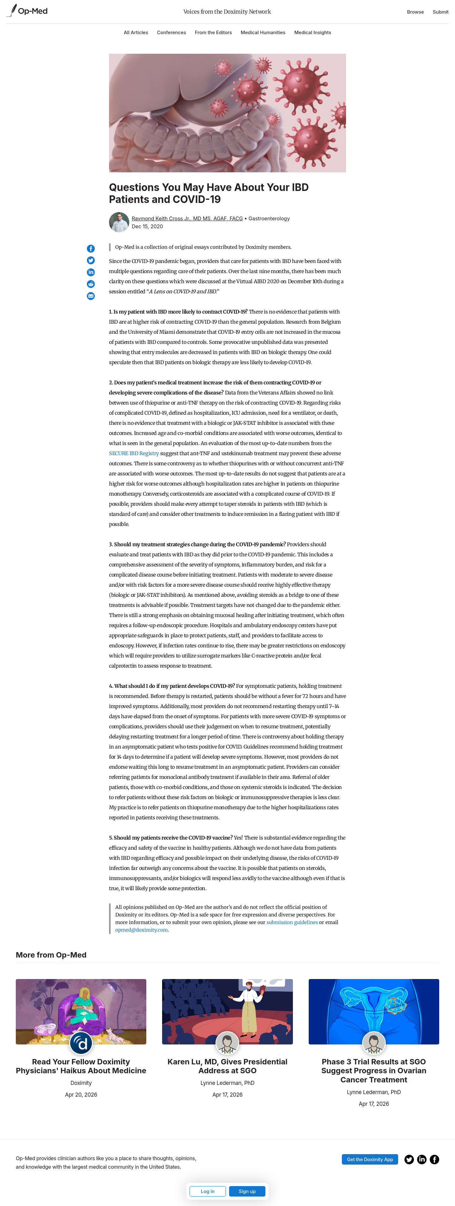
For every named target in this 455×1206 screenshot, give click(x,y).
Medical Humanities (263, 32)
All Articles (136, 32)
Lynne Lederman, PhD (228, 1083)
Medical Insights (312, 32)
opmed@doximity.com (141, 930)
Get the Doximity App (370, 1159)
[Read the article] (81, 1012)
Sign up (247, 1191)
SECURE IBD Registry (134, 453)
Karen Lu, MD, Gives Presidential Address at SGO (227, 1066)
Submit (441, 11)
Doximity (81, 1083)
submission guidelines (292, 922)
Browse (415, 11)
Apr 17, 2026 (202, 1094)
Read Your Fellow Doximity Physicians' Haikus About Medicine (81, 1066)
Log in (208, 1191)
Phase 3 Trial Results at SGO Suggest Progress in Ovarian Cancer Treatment (374, 1071)
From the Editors (213, 32)
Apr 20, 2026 (56, 1094)
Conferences (171, 32)
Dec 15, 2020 (147, 226)
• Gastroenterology (267, 218)
